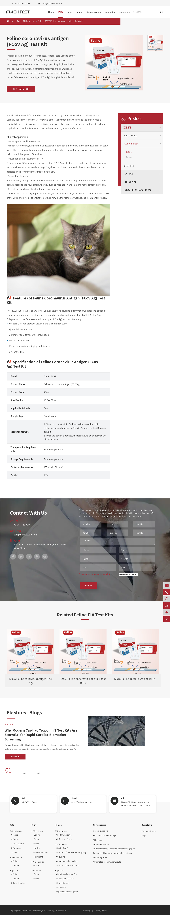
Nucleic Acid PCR (100, 831)
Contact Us (124, 11)
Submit (88, 585)
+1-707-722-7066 (29, 802)
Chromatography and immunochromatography (114, 848)
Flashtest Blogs (24, 712)
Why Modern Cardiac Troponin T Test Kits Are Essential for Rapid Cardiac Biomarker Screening (41, 734)
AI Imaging (97, 840)
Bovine (36, 848)
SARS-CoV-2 (62, 848)
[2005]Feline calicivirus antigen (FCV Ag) (30, 681)
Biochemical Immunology (104, 835)
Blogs (143, 835)
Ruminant (38, 856)
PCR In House (130, 135)
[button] (13, 770)
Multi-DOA (61, 887)
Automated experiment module (107, 861)
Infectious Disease (65, 839)
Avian (36, 843)
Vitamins (60, 856)
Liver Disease (62, 883)
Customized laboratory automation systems (112, 853)
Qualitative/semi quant (67, 891)
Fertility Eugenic (63, 834)
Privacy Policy (101, 910)
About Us (110, 11)
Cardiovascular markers (67, 861)
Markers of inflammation (67, 865)
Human (79, 11)
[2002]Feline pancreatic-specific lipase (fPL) (83, 681)
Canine (129, 157)
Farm (69, 11)
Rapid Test (129, 165)
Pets (60, 11)
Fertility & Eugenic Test (66, 874)
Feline (40, 21)
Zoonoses (16, 848)
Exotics (15, 852)
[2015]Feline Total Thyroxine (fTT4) (135, 679)
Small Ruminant (40, 852)
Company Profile (148, 831)
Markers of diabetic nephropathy (71, 852)
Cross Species (18, 843)
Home (51, 11)
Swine (36, 839)
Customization (94, 11)
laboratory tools (100, 857)
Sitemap (86, 910)
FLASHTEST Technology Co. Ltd (35, 910)
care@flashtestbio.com (52, 3)
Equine (36, 834)
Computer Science (101, 844)
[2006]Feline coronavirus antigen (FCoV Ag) (64, 21)
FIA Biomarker (29, 21)
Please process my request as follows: (95, 574)
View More (15, 756)
